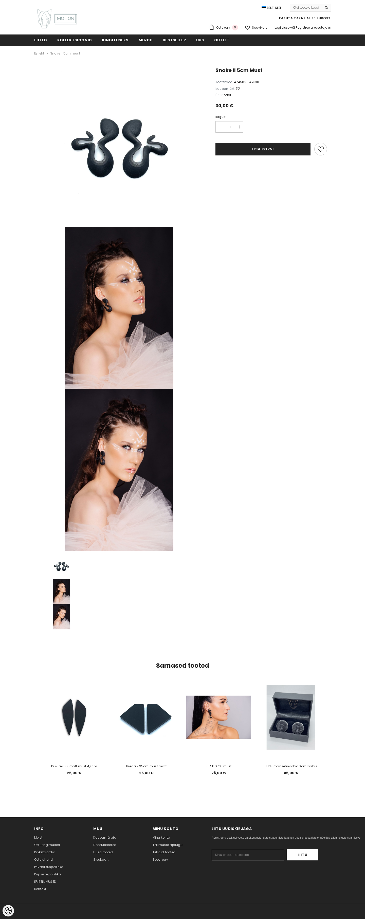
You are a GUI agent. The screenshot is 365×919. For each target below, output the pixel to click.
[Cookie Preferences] (8, 910)
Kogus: (220, 117)
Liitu (302, 854)
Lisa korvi (263, 149)
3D (238, 88)
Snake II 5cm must (65, 53)
